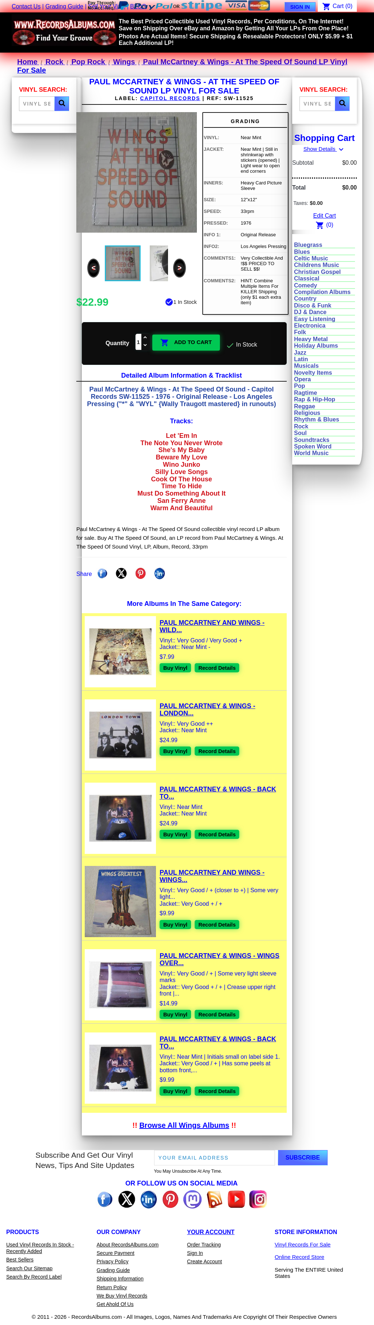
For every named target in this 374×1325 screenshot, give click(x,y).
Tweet (121, 573)
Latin (301, 359)
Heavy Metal (311, 339)
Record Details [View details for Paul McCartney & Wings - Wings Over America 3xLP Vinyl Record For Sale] (221, 1014)
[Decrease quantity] (145, 345)
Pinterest (140, 573)
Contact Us (26, 6)
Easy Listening (314, 319)
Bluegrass (308, 245)
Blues (302, 252)
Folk (300, 332)
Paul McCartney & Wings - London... (207, 709)
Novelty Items (313, 373)
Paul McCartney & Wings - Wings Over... (219, 959)
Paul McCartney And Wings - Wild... (212, 626)
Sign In (300, 7)
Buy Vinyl (176, 668)
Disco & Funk (312, 305)
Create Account (204, 1261)
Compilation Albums (322, 292)
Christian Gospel (317, 272)
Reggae (304, 406)
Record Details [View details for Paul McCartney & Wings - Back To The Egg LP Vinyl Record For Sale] (221, 834)
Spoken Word (313, 446)
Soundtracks (311, 440)
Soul (300, 433)
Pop (299, 386)
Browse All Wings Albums (184, 1125)
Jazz (300, 353)
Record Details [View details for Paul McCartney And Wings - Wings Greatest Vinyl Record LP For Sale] (221, 924)
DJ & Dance (310, 312)
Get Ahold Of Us (115, 1304)
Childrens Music (316, 265)
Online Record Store (299, 1256)
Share (102, 573)
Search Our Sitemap (29, 1268)
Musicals (306, 366)
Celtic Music (311, 258)
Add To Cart (186, 341)
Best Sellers (20, 1259)
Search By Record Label (34, 1276)
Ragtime (305, 393)
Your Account (210, 1231)
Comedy (305, 285)
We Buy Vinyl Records (122, 1295)
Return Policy (112, 1287)
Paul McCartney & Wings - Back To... (218, 792)
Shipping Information (120, 1278)
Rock (301, 426)
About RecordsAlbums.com (128, 1244)
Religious (307, 413)
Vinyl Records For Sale (303, 1244)
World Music (311, 453)
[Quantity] (138, 342)
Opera (302, 379)
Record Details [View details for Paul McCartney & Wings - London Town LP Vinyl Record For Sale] (221, 751)
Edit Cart (324, 216)
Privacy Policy (113, 1261)
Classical (306, 278)
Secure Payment (116, 1252)
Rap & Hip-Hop (314, 399)
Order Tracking (204, 1244)
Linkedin (159, 573)
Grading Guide (64, 6)
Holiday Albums (316, 346)
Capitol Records (170, 98)
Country (305, 298)
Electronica (309, 325)
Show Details (325, 149)
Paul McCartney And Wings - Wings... (212, 875)
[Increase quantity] (145, 338)
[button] (61, 103)
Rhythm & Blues (316, 419)
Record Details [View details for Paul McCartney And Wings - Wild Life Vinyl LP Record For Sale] (221, 668)
